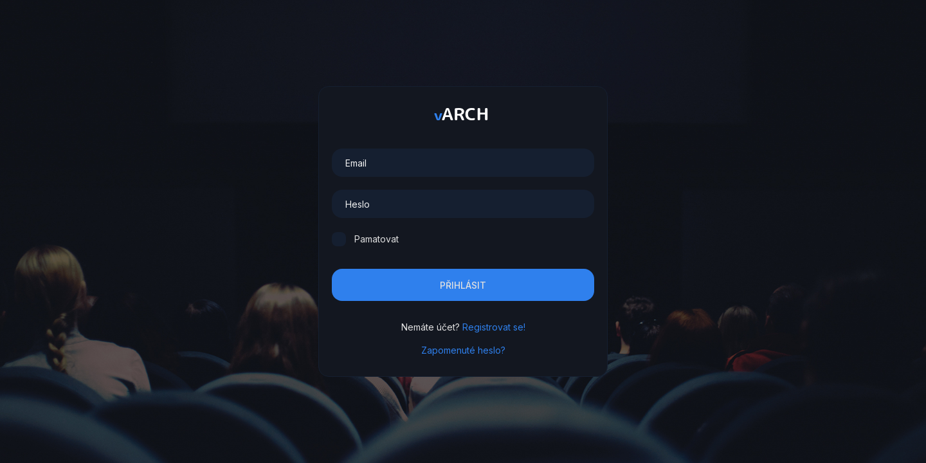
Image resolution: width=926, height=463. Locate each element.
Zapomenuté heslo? (463, 350)
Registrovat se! (493, 327)
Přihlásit (463, 285)
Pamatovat (376, 238)
